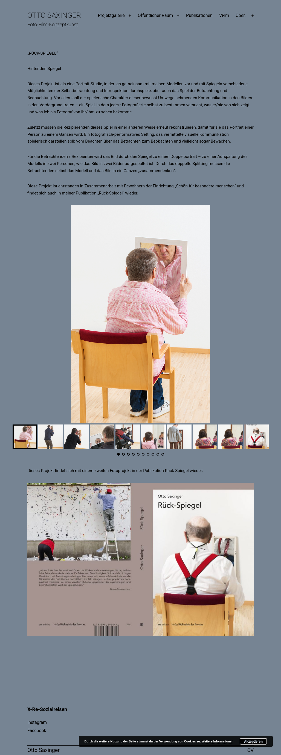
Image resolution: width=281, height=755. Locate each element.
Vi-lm (224, 15)
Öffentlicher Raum (155, 15)
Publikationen (199, 15)
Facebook (36, 730)
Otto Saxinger (54, 15)
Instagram (37, 722)
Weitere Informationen (217, 741)
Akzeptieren (253, 741)
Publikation (153, 470)
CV (250, 750)
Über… (241, 15)
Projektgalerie (111, 15)
